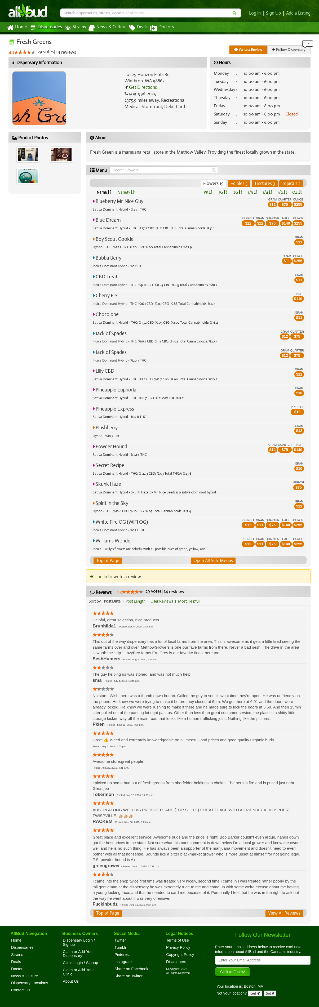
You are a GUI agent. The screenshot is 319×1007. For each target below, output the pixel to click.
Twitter (120, 940)
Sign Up (274, 13)
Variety (126, 192)
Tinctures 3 (265, 183)
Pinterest (122, 954)
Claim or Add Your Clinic (78, 972)
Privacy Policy (178, 947)
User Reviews (163, 601)
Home (16, 27)
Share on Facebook (131, 969)
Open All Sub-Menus (213, 560)
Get (255, 993)
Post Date (112, 601)
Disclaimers (176, 962)
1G (223, 192)
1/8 (253, 192)
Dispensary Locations (29, 983)
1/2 (282, 192)
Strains (73, 27)
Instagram (123, 962)
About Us (71, 981)
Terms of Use (177, 940)
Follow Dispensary (289, 49)
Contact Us (20, 990)
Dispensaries (44, 27)
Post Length (136, 601)
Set (270, 993)
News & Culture (104, 27)
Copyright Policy (180, 954)
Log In (256, 13)
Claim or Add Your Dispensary (78, 954)
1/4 (267, 192)
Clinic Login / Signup (80, 963)
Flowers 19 (214, 183)
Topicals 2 (291, 183)
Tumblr (120, 947)
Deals (134, 27)
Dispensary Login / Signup (79, 942)
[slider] (24, 52)
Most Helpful (190, 601)
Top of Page (107, 560)
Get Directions (142, 87)
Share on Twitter (128, 976)
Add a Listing (299, 13)
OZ (297, 192)
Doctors (157, 27)
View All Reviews (284, 913)
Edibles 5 (239, 183)
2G (237, 192)
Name (104, 192)
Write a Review (248, 49)
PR (207, 192)
